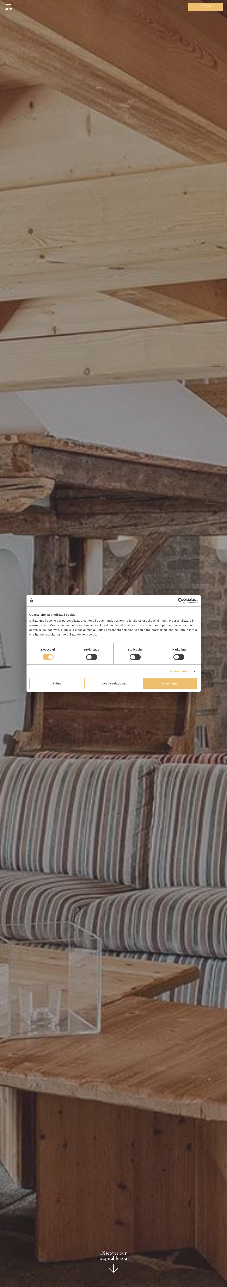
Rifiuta (57, 683)
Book (205, 6)
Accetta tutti (170, 683)
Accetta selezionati (113, 683)
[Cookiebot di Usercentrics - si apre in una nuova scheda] (181, 600)
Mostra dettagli (179, 671)
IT (172, 6)
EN (178, 6)
